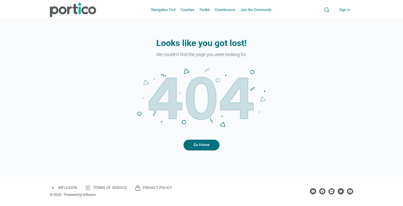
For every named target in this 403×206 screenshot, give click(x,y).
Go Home (202, 144)
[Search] (327, 10)
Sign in (344, 10)
